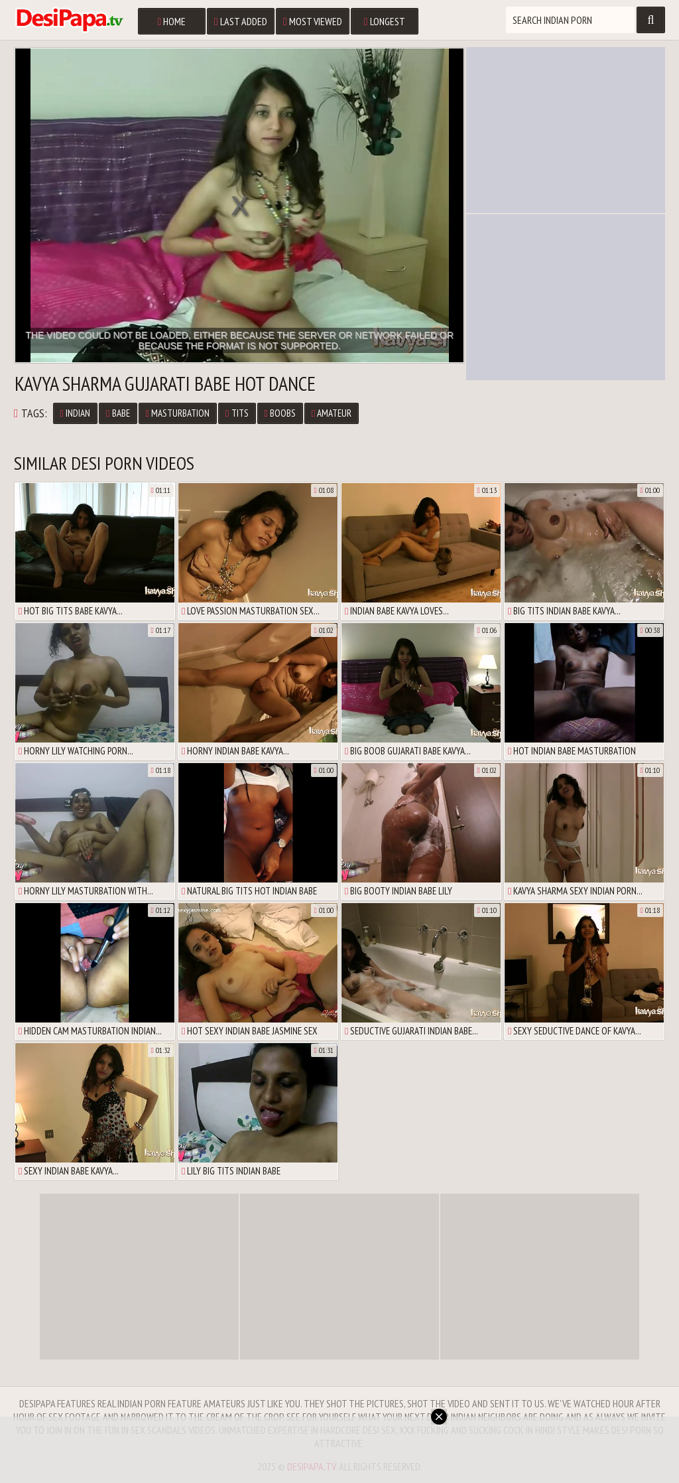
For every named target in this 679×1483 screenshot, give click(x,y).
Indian (75, 413)
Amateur (331, 413)
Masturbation (178, 413)
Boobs (280, 413)
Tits (236, 413)
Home (171, 21)
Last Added (240, 21)
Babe (117, 413)
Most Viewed (312, 21)
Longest (384, 21)
